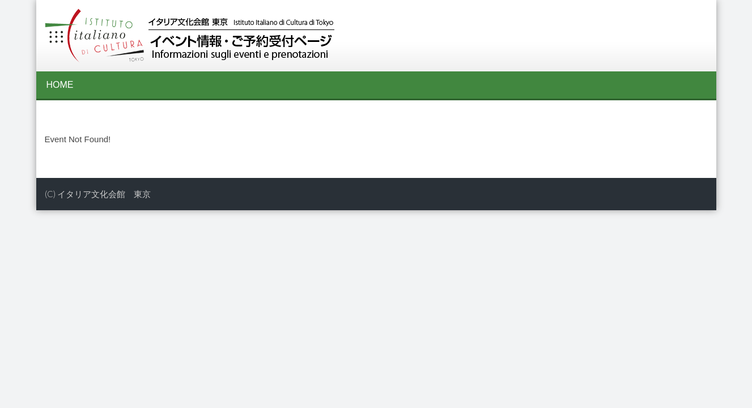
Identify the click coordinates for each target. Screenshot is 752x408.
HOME (60, 85)
